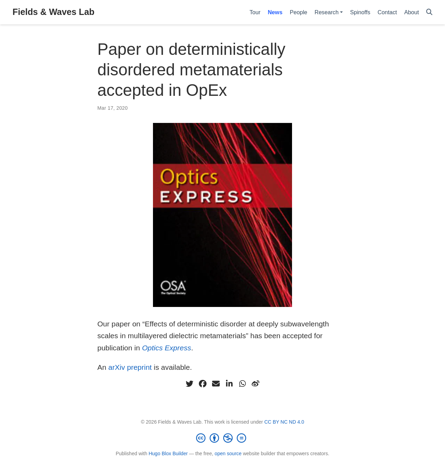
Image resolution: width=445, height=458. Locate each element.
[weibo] (255, 383)
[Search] (429, 12)
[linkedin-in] (229, 383)
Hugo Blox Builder (168, 453)
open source (228, 453)
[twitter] (189, 383)
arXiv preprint (130, 367)
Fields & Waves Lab (54, 12)
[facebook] (202, 383)
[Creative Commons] (222, 437)
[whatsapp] (242, 383)
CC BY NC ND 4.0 (284, 422)
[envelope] (216, 383)
